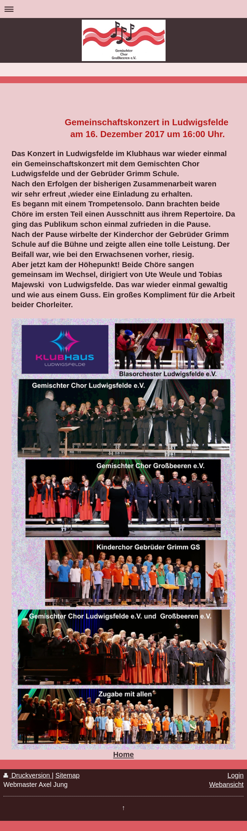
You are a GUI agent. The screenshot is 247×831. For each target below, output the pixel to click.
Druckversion (27, 775)
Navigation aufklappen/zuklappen (123, 9)
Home (123, 754)
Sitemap (67, 775)
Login (235, 775)
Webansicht (226, 784)
